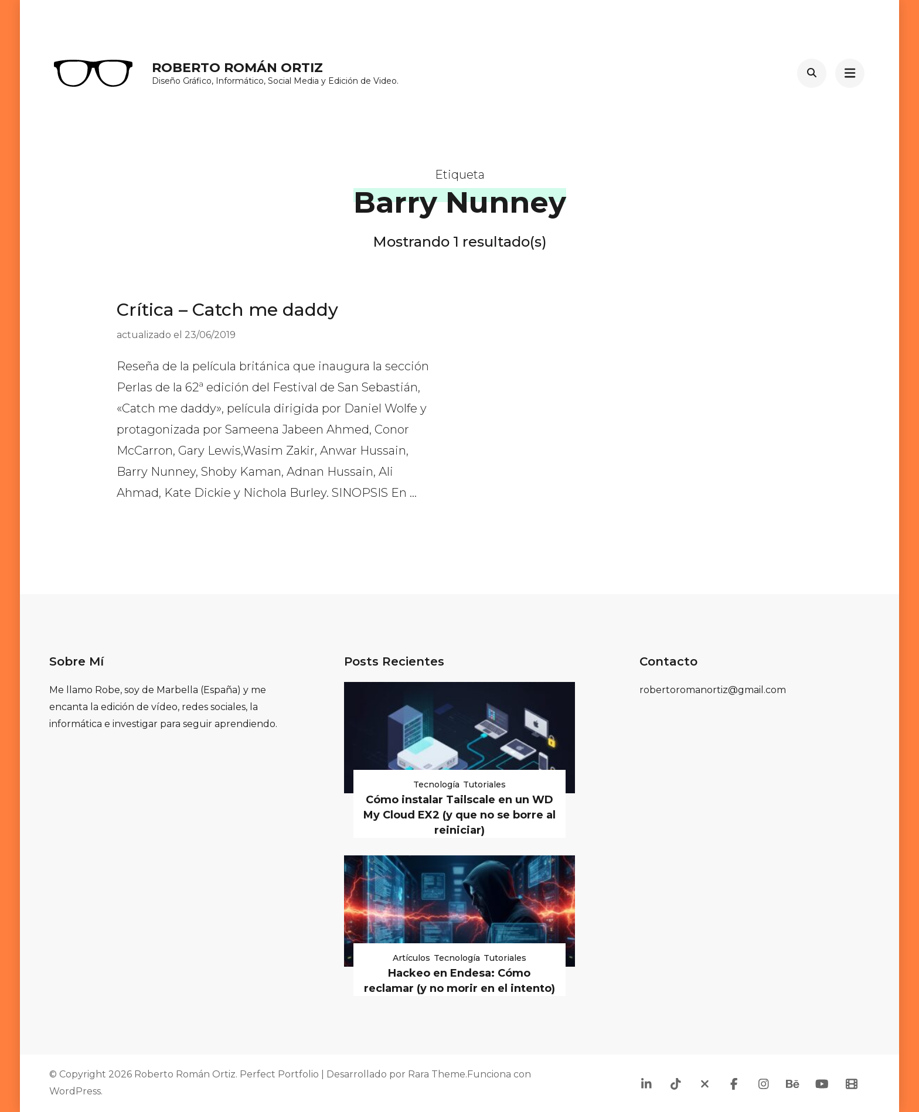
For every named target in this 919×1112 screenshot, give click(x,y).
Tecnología (436, 784)
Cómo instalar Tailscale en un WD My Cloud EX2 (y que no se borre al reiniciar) (459, 815)
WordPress (75, 1091)
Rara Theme (436, 1074)
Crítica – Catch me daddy (227, 309)
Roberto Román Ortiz (237, 68)
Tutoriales (484, 784)
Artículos (411, 958)
